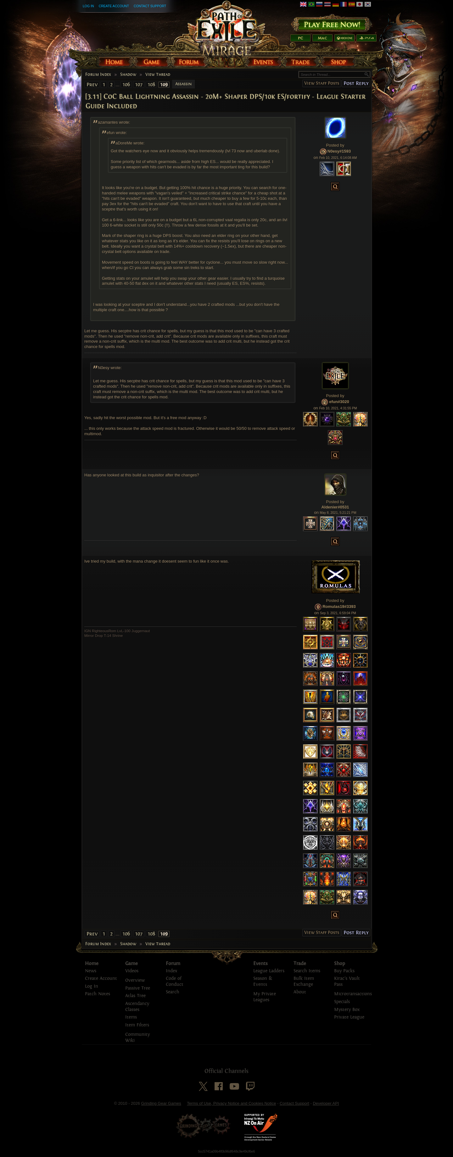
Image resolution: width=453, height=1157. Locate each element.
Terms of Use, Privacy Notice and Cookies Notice (231, 1103)
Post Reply (356, 83)
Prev (92, 84)
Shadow (128, 74)
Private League (349, 1017)
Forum (173, 963)
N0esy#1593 (339, 151)
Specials (342, 1001)
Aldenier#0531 (335, 507)
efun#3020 (339, 401)
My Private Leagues (264, 997)
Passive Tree (137, 988)
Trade (300, 963)
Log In (88, 6)
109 (164, 84)
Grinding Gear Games (161, 1103)
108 (151, 84)
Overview (135, 980)
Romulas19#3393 (339, 606)
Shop (339, 963)
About (300, 992)
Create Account (114, 6)
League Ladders (268, 971)
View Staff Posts (321, 83)
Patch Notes (97, 994)
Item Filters (137, 1025)
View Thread (157, 74)
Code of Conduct (174, 981)
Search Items (307, 971)
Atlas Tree (135, 995)
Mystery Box (347, 1009)
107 (139, 84)
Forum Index (98, 74)
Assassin (183, 84)
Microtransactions (353, 994)
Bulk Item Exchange (304, 981)
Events (260, 963)
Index (171, 971)
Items (131, 1017)
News (90, 971)
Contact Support (150, 6)
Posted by (335, 145)
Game (131, 963)
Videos (131, 971)
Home (91, 963)
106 (126, 84)
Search (172, 992)
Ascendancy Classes (137, 1006)
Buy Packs (344, 971)
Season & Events (262, 981)
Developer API (326, 1103)
